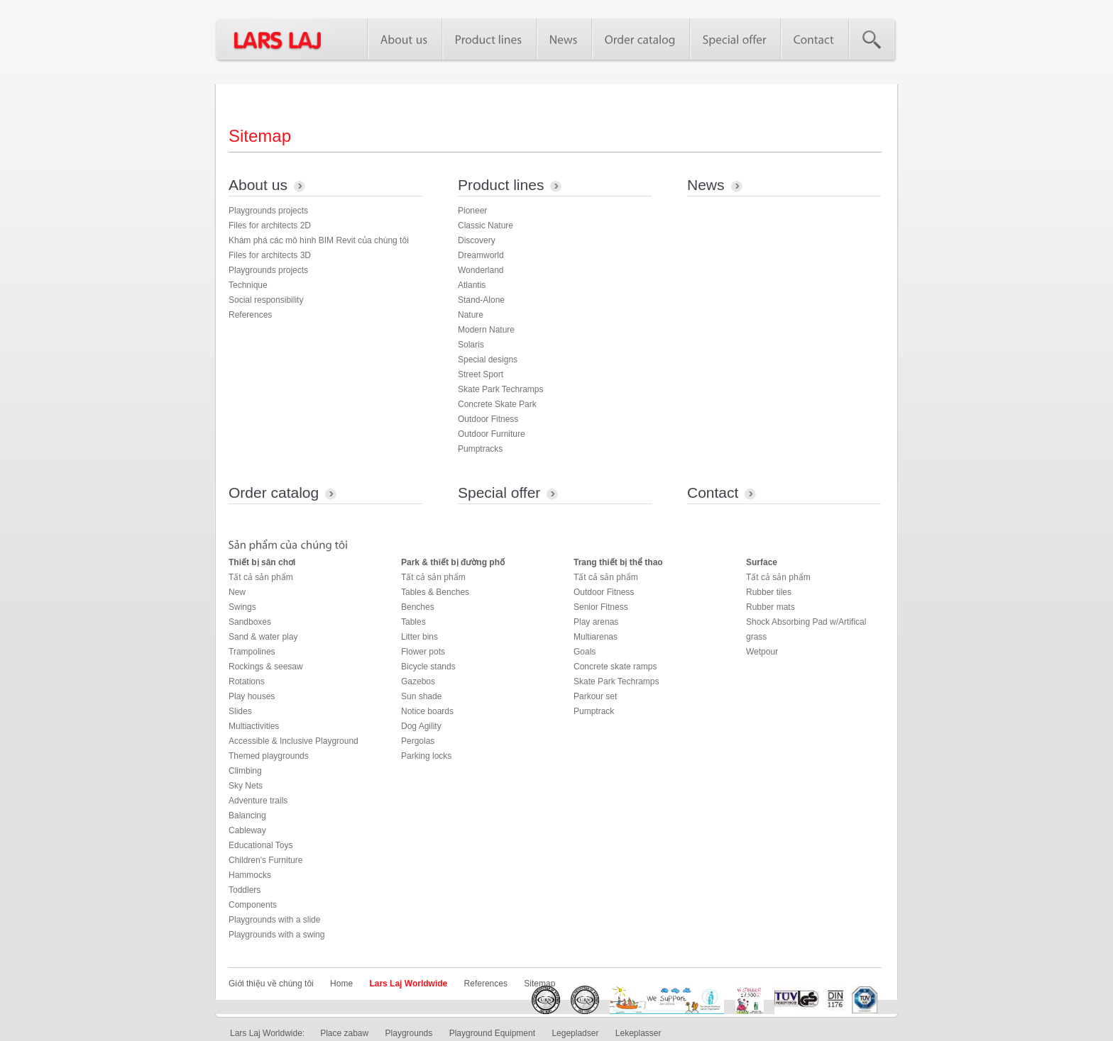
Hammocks (250, 875)
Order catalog (274, 492)
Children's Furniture (265, 860)
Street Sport (480, 374)
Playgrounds (409, 1033)
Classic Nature (485, 225)
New (237, 592)
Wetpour (762, 652)
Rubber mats (770, 607)
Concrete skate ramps (615, 667)
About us (258, 185)
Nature (470, 315)
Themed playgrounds (269, 756)
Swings (242, 607)
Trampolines (252, 652)
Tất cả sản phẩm (261, 577)
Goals (585, 652)
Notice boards (427, 711)
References (250, 315)
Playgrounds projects (268, 211)
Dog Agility (421, 726)
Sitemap (539, 984)
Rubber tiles (768, 592)
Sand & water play (263, 637)
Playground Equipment (492, 1033)
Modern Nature (486, 330)
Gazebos (418, 681)
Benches (417, 607)
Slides (240, 711)
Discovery (476, 240)
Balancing (247, 815)
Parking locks (426, 756)
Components (253, 905)
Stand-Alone (481, 300)
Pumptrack (594, 711)
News (706, 185)
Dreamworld (481, 255)
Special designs (487, 359)
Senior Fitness (601, 607)
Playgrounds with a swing (276, 935)
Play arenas (596, 622)
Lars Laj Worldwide (408, 984)
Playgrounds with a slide (274, 920)
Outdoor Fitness (488, 419)
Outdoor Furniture (491, 434)
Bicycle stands (428, 667)
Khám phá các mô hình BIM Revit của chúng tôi (319, 240)
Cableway (247, 830)
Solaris (471, 345)
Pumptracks (480, 449)
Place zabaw (344, 1033)
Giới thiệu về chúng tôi (271, 984)
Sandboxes (250, 622)
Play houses (252, 696)
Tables (413, 622)
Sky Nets (246, 786)
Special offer (499, 492)
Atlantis (472, 285)
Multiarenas (596, 637)
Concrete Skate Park (497, 404)
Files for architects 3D (270, 255)
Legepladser (575, 1033)
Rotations (247, 681)
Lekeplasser (638, 1033)
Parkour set (595, 696)
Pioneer (472, 211)
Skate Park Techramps (501, 389)
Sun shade (421, 696)
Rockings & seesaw (266, 667)
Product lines (501, 185)
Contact (712, 492)
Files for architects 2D (270, 225)
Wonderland (481, 270)
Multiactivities (254, 726)
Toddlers (245, 890)
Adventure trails (258, 801)
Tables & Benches (435, 592)
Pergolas (417, 741)
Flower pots (423, 652)
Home (341, 984)
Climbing (245, 771)
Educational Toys (261, 845)
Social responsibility (266, 300)
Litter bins (419, 637)
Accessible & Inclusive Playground (293, 741)
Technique (248, 285)
